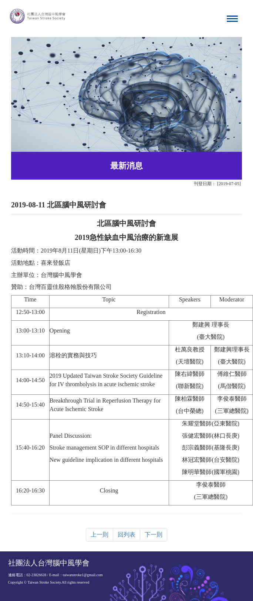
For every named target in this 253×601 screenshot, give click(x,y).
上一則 (99, 534)
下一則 (153, 534)
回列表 (126, 534)
